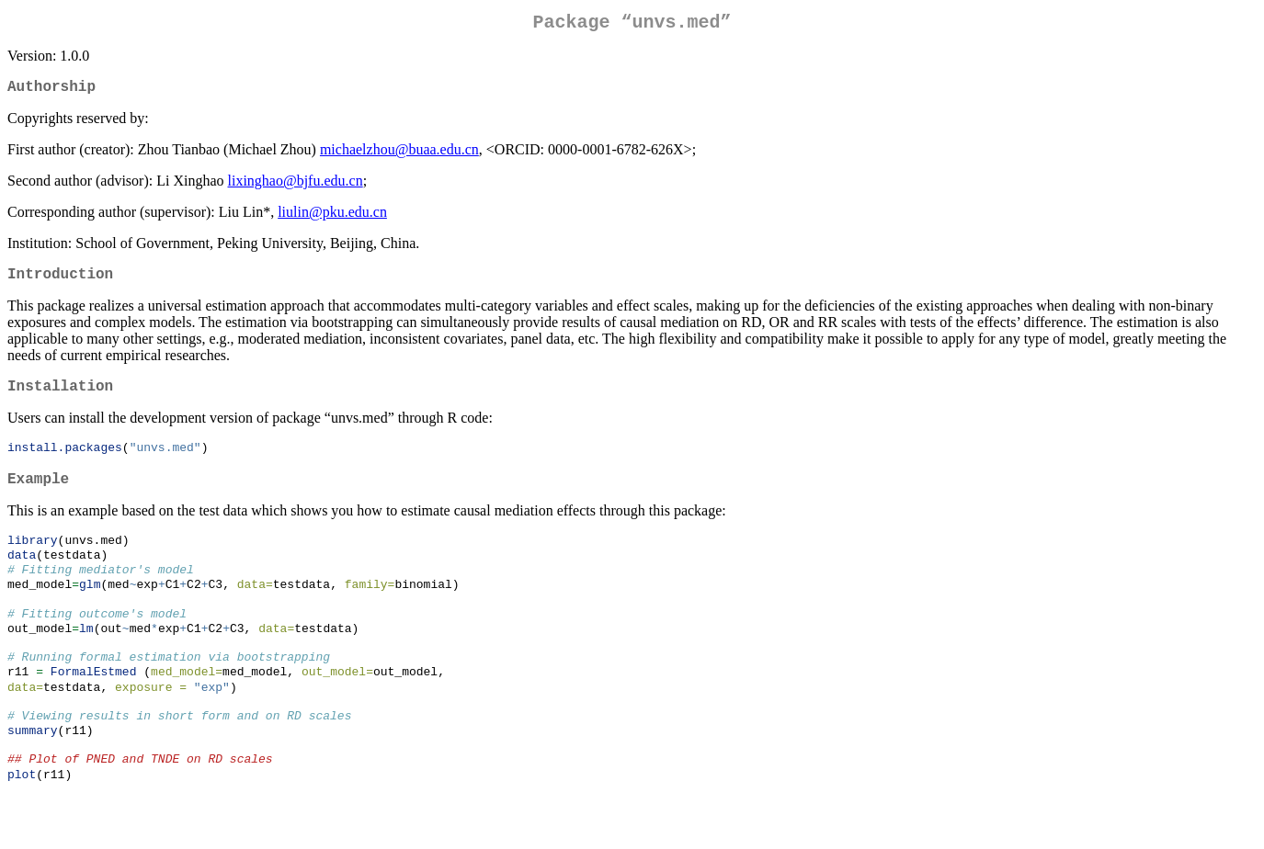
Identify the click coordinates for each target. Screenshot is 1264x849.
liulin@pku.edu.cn (332, 219)
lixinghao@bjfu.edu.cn (295, 188)
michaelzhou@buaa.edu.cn (399, 156)
